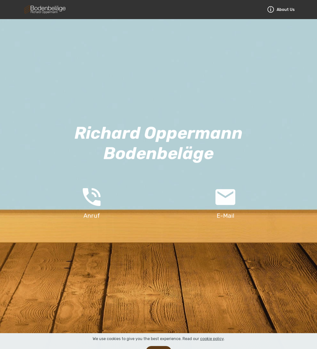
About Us (280, 9)
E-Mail (225, 215)
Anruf (91, 215)
